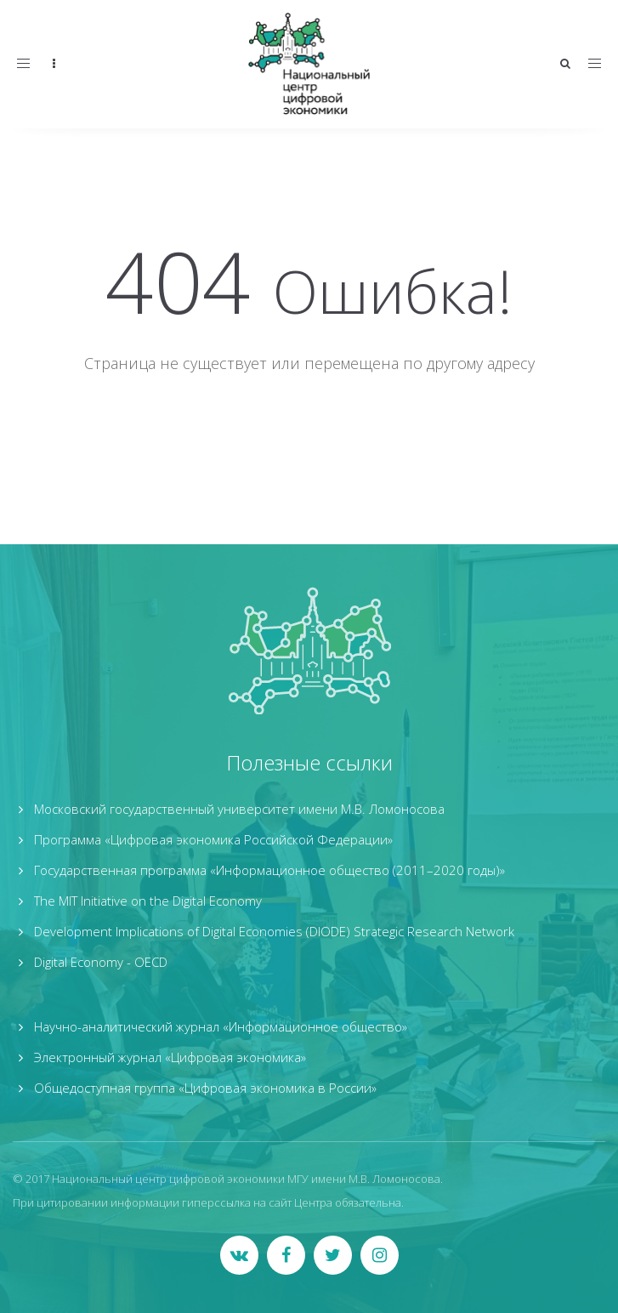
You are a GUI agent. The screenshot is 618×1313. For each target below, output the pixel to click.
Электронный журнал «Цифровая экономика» (170, 1057)
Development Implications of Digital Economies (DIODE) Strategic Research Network (274, 931)
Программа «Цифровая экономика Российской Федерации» (213, 839)
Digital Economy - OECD (100, 961)
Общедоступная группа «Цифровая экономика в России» (205, 1087)
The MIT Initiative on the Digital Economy (148, 900)
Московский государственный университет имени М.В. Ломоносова (239, 808)
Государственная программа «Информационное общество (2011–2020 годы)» (269, 869)
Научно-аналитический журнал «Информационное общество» (220, 1026)
